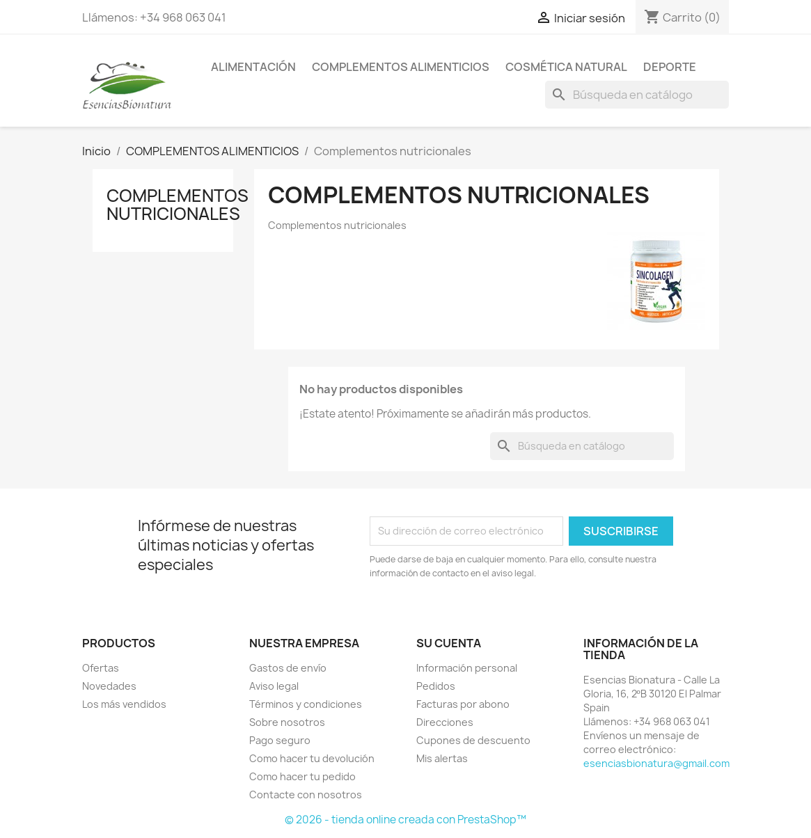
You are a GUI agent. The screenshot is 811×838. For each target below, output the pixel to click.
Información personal (466, 667)
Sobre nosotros (287, 722)
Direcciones (444, 722)
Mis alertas (442, 758)
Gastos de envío (287, 667)
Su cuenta (448, 643)
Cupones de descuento (473, 740)
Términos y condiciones (305, 704)
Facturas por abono (463, 704)
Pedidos (435, 686)
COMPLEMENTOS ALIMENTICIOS (400, 66)
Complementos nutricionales (178, 205)
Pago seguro (279, 740)
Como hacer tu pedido (302, 776)
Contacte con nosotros (305, 794)
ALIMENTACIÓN (253, 66)
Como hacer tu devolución (312, 758)
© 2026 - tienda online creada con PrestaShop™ (405, 819)
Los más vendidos (124, 704)
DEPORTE (669, 66)
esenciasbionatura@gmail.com (656, 763)
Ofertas (100, 667)
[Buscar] (637, 95)
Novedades (109, 686)
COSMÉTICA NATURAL (566, 66)
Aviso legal (274, 686)
